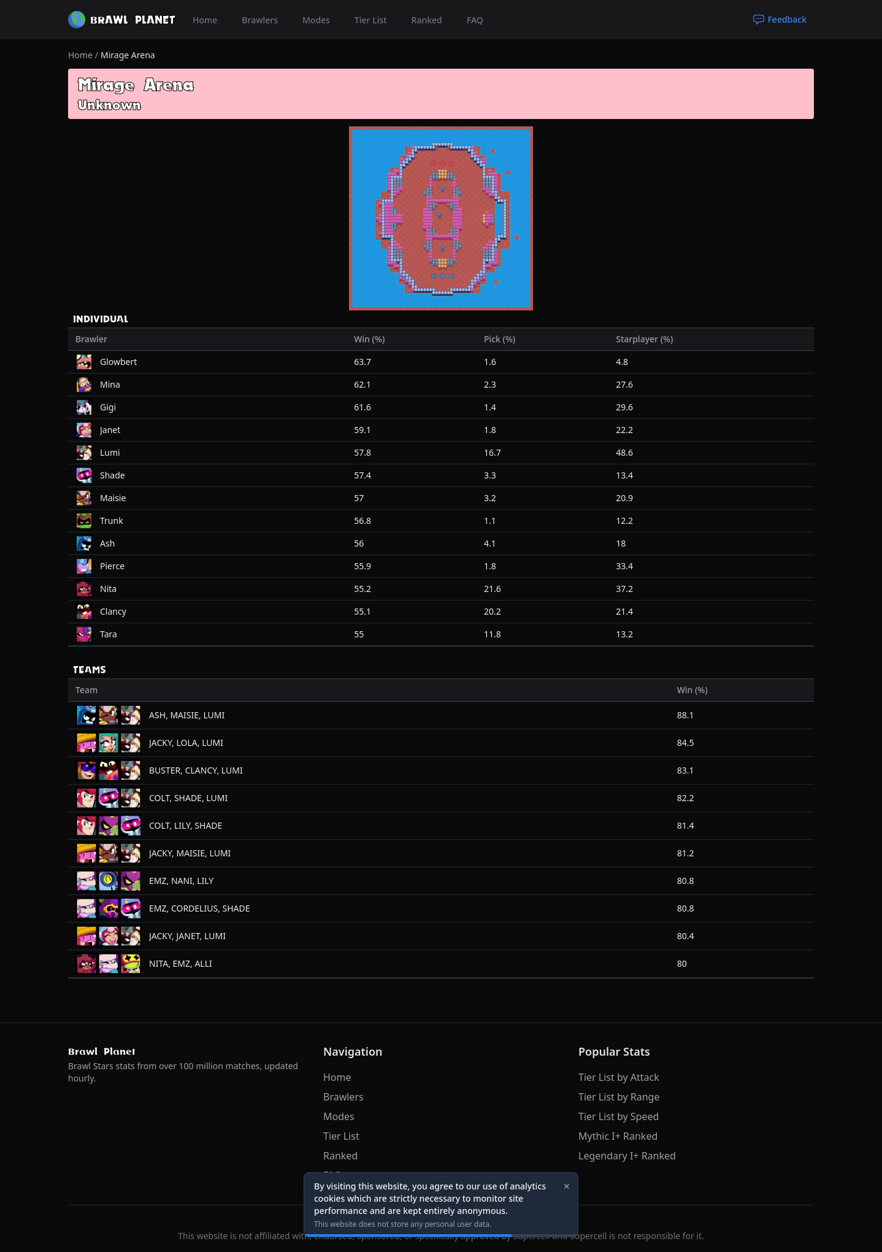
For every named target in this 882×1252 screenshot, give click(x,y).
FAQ (475, 20)
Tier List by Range (618, 1097)
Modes (316, 20)
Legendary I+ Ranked (627, 1155)
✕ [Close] (566, 1186)
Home (205, 20)
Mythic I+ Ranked (618, 1136)
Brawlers (260, 20)
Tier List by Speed (618, 1116)
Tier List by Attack (618, 1077)
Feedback (780, 19)
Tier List (371, 20)
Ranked (427, 20)
